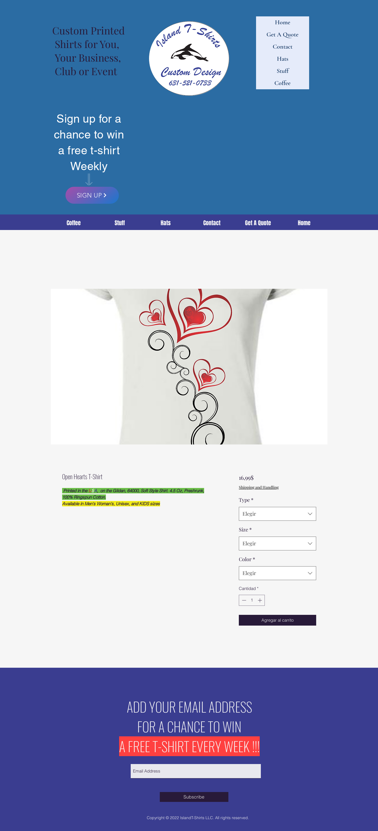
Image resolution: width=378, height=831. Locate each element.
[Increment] (260, 600)
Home (282, 22)
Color (247, 559)
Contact (282, 46)
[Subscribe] (194, 797)
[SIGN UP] (92, 195)
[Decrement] (243, 600)
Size (245, 529)
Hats (282, 58)
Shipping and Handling (259, 487)
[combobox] (277, 514)
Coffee (282, 83)
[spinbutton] (252, 600)
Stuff (283, 71)
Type (246, 499)
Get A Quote (282, 34)
